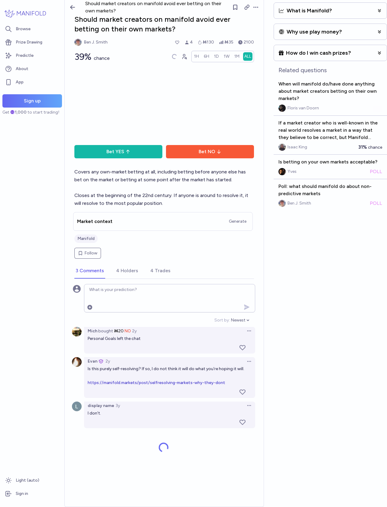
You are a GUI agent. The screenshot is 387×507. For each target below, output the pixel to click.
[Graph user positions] (184, 56)
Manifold (86, 238)
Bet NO (210, 151)
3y (117, 405)
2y (134, 331)
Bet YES (118, 151)
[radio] (196, 56)
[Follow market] (235, 7)
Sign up (32, 101)
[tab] (89, 271)
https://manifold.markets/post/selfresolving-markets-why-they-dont (156, 382)
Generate (237, 221)
